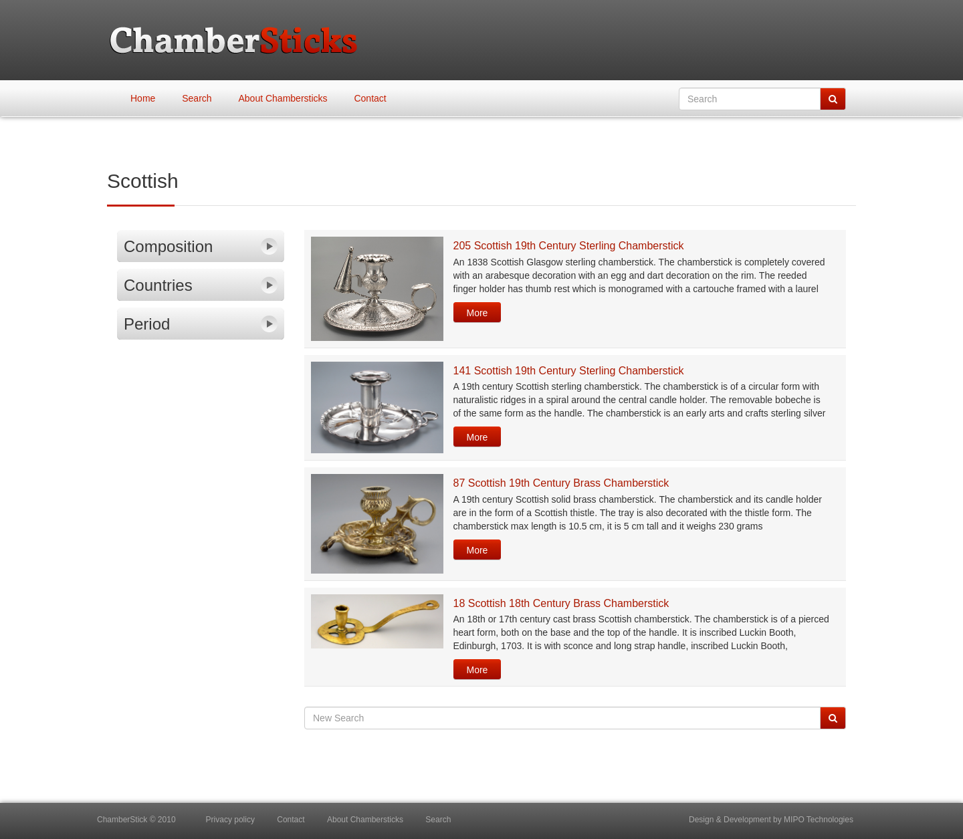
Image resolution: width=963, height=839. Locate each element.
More (477, 313)
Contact (370, 98)
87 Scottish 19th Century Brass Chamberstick (561, 483)
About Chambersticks (283, 98)
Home (142, 98)
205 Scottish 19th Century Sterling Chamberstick (568, 245)
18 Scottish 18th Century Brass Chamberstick (561, 603)
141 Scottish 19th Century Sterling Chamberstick (568, 370)
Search (196, 98)
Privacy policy (230, 819)
